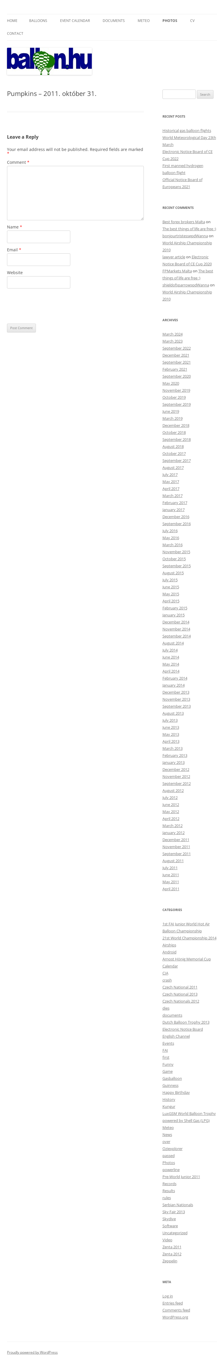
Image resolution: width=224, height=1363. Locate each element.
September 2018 (176, 439)
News (167, 1134)
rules (166, 1197)
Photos (169, 20)
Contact (15, 33)
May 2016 (170, 537)
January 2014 (173, 685)
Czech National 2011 (179, 987)
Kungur (168, 1106)
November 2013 (176, 699)
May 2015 (170, 594)
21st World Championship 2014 (189, 938)
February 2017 (174, 502)
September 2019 (176, 404)
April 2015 (170, 601)
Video (167, 1239)
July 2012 (170, 797)
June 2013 (170, 727)
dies (165, 1008)
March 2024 (172, 334)
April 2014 (170, 671)
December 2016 (175, 516)
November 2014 (176, 629)
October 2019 (174, 397)
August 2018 (173, 446)
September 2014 (176, 636)
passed (168, 1155)
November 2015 (176, 551)
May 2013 (170, 734)
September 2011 (176, 853)
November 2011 (176, 846)
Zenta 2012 (171, 1254)
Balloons (38, 20)
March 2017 (172, 495)
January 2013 (173, 762)
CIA (165, 973)
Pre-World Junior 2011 (181, 1176)
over (166, 1141)
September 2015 (176, 565)
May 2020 (170, 383)
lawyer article (173, 256)
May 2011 (170, 881)
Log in (167, 1296)
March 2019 (172, 418)
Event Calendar (75, 20)
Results (168, 1190)
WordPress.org (175, 1317)
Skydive (169, 1218)
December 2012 (175, 769)
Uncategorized (175, 1232)
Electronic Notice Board (182, 1029)
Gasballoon (172, 1078)
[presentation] (51, 306)
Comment (18, 162)
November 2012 (176, 776)
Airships (169, 945)
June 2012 (170, 804)
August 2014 (173, 643)
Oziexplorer (172, 1148)
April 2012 (170, 818)
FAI (165, 1050)
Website (15, 272)
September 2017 (176, 460)
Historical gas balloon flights (186, 130)
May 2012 (170, 811)
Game (167, 1071)
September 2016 (176, 523)
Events (168, 1043)
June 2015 (170, 586)
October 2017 (174, 453)
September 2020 (176, 376)
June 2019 (170, 411)
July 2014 (170, 650)
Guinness (170, 1085)
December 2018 (175, 425)
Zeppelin (169, 1261)
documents (172, 1015)
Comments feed (176, 1310)
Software (170, 1225)
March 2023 (172, 341)
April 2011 (170, 888)
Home (12, 20)
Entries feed (172, 1303)
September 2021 (176, 362)
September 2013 (176, 706)
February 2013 (174, 755)
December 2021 (175, 355)
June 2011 (170, 874)
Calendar (170, 966)
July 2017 (170, 474)
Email (14, 249)
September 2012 (176, 783)
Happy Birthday (176, 1092)
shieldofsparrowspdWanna (185, 285)
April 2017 (170, 488)
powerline (171, 1169)
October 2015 (174, 558)
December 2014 (175, 622)
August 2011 (173, 860)
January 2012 (173, 832)
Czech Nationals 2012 (180, 1001)
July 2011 (170, 867)
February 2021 (174, 369)
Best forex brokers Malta (183, 221)
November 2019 (176, 390)
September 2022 (176, 348)
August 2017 (173, 467)
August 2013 (173, 713)
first (165, 1057)
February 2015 (174, 608)
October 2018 (174, 432)
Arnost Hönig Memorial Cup (186, 959)
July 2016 (170, 530)
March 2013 (172, 748)
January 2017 (173, 509)
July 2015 (170, 579)
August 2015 (173, 572)
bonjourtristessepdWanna (185, 235)
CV (192, 20)
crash (167, 980)
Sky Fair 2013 (173, 1211)
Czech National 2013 (179, 994)
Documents (114, 20)
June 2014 (170, 657)
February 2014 (174, 678)
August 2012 (173, 790)
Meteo (144, 20)
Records (169, 1183)
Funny (168, 1064)
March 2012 (172, 825)
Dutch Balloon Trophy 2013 (185, 1022)
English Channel (176, 1036)
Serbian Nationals (177, 1204)
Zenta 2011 (171, 1246)
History (168, 1099)
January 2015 (173, 615)
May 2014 (170, 664)
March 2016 (172, 544)
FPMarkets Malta (177, 271)
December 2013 (175, 692)
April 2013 (170, 741)
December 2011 (175, 839)
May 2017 (170, 481)
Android (169, 952)
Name (14, 227)
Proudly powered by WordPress (32, 1352)
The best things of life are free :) (189, 228)
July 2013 (170, 720)
